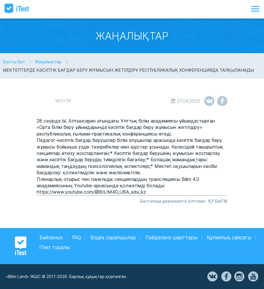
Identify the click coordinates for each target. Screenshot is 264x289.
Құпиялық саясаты (229, 237)
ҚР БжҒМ (217, 201)
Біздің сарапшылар (113, 237)
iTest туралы (55, 247)
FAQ (76, 237)
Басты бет (14, 61)
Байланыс (51, 237)
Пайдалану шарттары (171, 237)
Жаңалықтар (48, 61)
